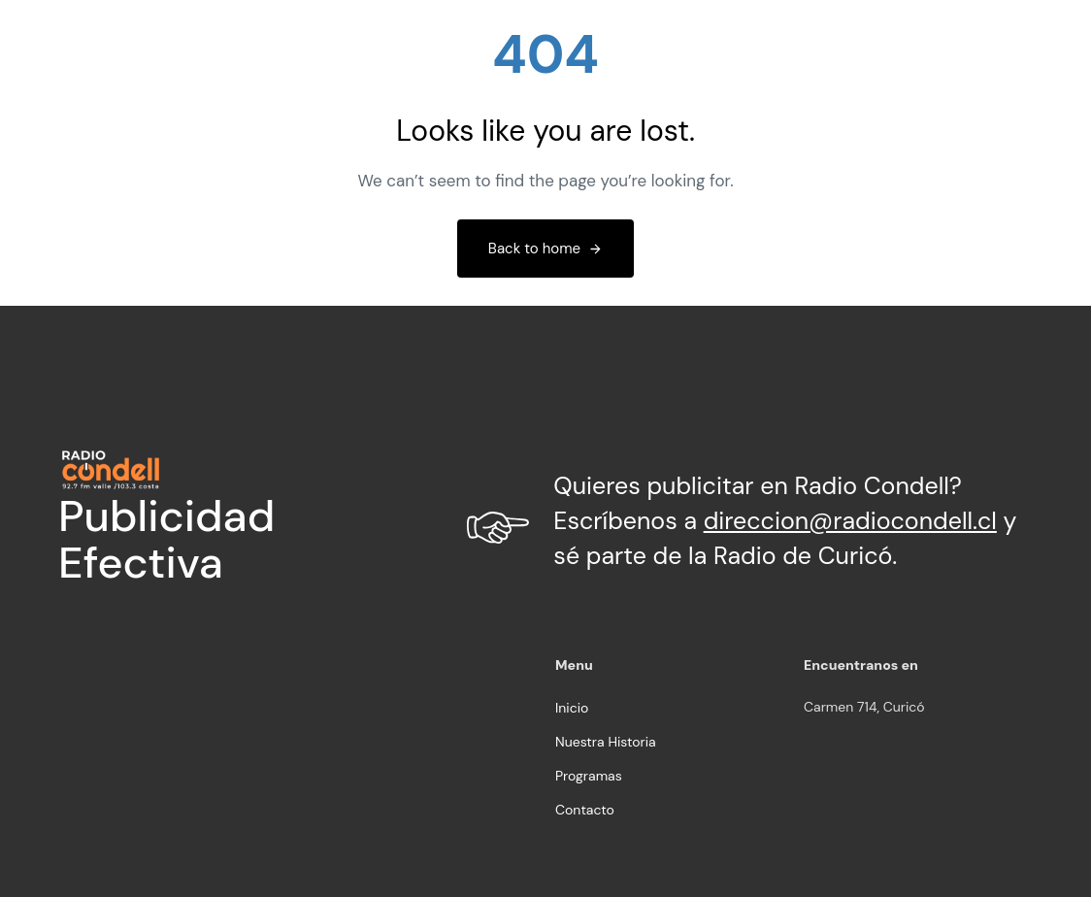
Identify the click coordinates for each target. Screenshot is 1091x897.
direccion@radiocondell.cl (850, 521)
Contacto (584, 809)
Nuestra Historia (605, 741)
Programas (588, 775)
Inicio (571, 707)
